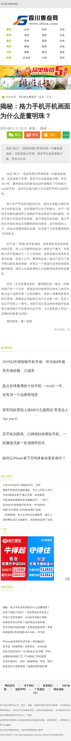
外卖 (62, 35)
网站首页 (10, 685)
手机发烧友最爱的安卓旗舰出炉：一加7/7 (25, 499)
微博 (35, 134)
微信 (17, 134)
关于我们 (29, 685)
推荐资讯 (6, 587)
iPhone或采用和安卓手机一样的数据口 (24, 641)
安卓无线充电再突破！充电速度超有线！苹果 (27, 627)
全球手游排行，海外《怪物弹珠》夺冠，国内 (27, 661)
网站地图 (59, 689)
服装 (44, 40)
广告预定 (40, 689)
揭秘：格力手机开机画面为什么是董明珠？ (26, 607)
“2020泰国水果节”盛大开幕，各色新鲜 (24, 494)
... (66, 134)
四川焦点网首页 (27, 97)
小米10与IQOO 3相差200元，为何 (21, 485)
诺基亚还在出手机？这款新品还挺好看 (24, 622)
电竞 (44, 29)
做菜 (44, 35)
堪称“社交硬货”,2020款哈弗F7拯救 (22, 509)
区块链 (26, 57)
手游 (62, 29)
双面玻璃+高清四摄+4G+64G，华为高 (24, 632)
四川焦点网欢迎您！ (10, 4)
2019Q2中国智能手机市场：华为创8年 (24, 504)
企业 (26, 29)
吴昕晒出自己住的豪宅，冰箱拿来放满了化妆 (27, 519)
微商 (26, 52)
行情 (44, 57)
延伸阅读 (6, 347)
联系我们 (48, 685)
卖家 (62, 52)
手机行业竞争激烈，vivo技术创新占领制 (25, 617)
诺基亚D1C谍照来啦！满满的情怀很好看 (25, 666)
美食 (26, 40)
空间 (52, 134)
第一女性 (26, 321)
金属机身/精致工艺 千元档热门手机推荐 (24, 656)
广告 (4, 529)
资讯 (62, 57)
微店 (44, 52)
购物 (26, 46)
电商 (44, 46)
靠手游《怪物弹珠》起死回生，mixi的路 (25, 646)
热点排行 (6, 476)
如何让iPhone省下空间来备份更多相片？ (34, 458)
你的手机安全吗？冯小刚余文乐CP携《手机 (27, 651)
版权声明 (20, 689)
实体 (62, 46)
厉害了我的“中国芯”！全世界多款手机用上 (26, 612)
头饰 (62, 40)
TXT (35, 693)
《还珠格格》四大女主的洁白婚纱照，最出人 (27, 514)
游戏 (26, 35)
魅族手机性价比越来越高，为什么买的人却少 (27, 490)
